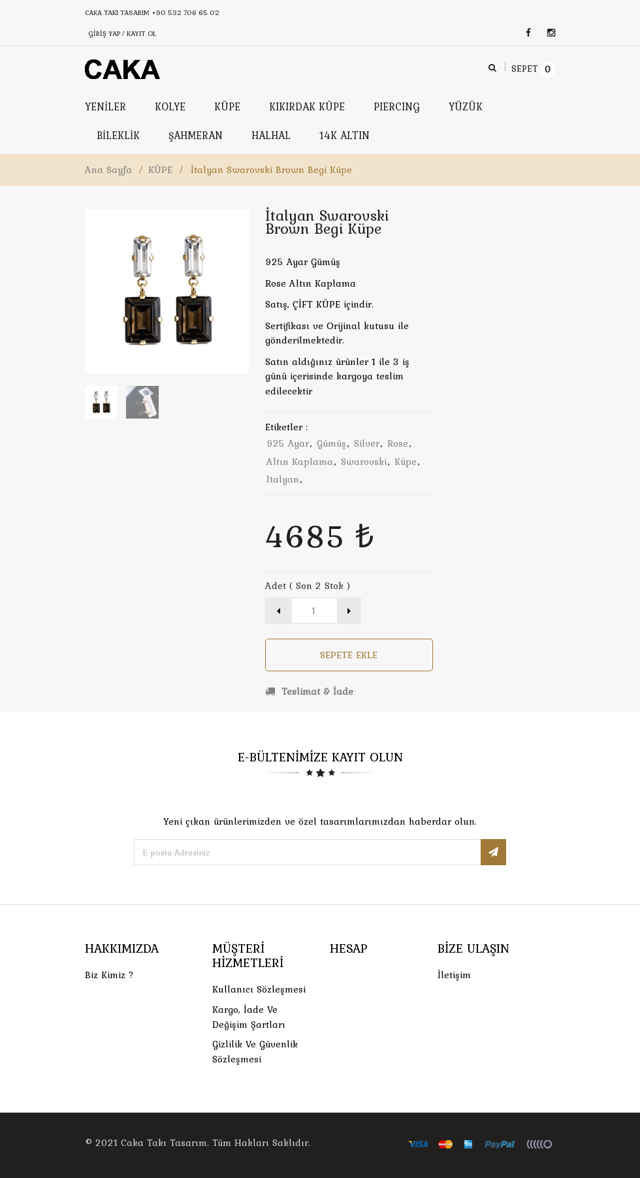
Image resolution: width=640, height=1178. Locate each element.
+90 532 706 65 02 (185, 12)
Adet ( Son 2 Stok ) (307, 586)
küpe (405, 461)
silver (366, 443)
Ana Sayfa (108, 170)
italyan (282, 479)
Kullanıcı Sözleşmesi (259, 989)
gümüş (331, 443)
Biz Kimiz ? (109, 975)
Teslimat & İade (309, 691)
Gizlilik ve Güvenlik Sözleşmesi (255, 1051)
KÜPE (160, 170)
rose (397, 443)
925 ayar (287, 443)
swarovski (364, 461)
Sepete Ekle (348, 655)
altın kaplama (299, 461)
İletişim (454, 975)
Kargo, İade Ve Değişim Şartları (248, 1017)
